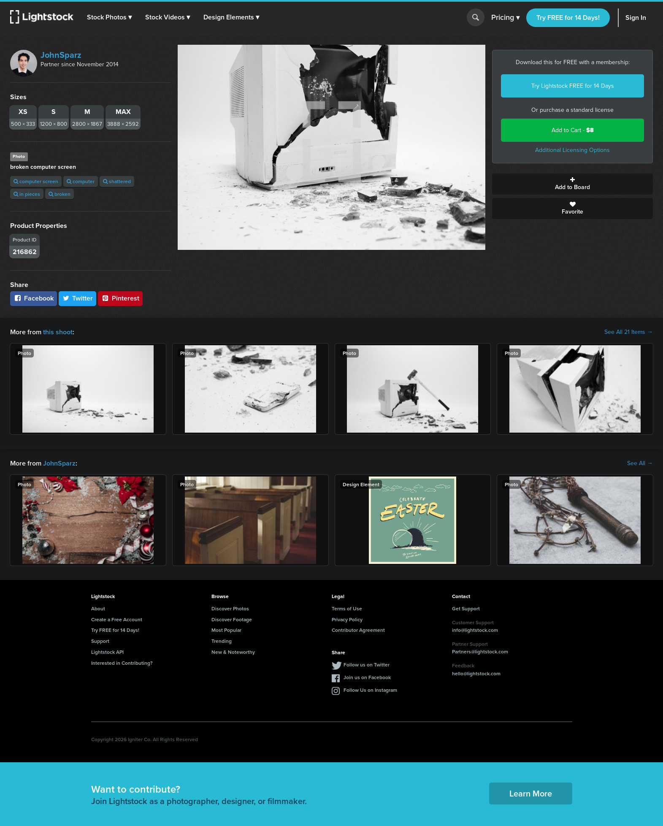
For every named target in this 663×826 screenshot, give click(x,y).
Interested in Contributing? (122, 662)
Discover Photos (230, 608)
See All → (640, 463)
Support (100, 641)
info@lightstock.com (475, 630)
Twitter (77, 298)
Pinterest (120, 298)
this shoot (58, 332)
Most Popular (226, 630)
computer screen (36, 181)
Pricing (505, 17)
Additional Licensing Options (572, 150)
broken (59, 194)
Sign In (635, 17)
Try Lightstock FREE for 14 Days (572, 85)
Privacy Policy (347, 619)
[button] (109, 17)
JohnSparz (61, 55)
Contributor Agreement (358, 630)
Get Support (466, 608)
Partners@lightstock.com (480, 651)
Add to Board (572, 184)
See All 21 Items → (628, 332)
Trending (221, 641)
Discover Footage (231, 619)
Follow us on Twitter (367, 664)
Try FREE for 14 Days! (568, 17)
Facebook (34, 298)
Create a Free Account (116, 619)
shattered (117, 181)
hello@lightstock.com (476, 673)
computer (81, 181)
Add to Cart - (573, 130)
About (98, 608)
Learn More (530, 793)
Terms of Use (347, 608)
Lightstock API (107, 651)
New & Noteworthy (233, 651)
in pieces (27, 194)
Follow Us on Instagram (370, 689)
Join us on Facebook (367, 677)
